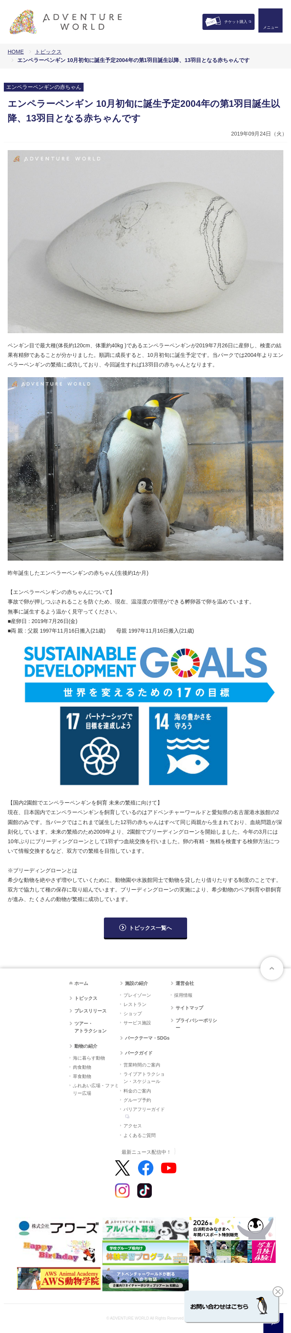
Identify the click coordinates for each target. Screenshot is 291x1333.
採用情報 (183, 995)
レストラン (134, 1004)
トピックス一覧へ (150, 928)
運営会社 (185, 983)
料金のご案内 (137, 1091)
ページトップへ (271, 968)
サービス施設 (137, 1023)
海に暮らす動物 (89, 1058)
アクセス (132, 1126)
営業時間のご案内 (141, 1065)
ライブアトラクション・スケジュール (144, 1077)
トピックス (48, 52)
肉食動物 (82, 1067)
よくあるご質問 (139, 1135)
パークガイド (139, 1053)
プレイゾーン (137, 995)
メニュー (269, 29)
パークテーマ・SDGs (147, 1038)
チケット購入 (235, 22)
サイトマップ (189, 1008)
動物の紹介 (85, 1046)
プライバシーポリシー (196, 1024)
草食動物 (82, 1076)
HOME (16, 52)
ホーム (81, 983)
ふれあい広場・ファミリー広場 (96, 1089)
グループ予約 (137, 1100)
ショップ (132, 1013)
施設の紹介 (136, 983)
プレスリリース (90, 1011)
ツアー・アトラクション (90, 1027)
